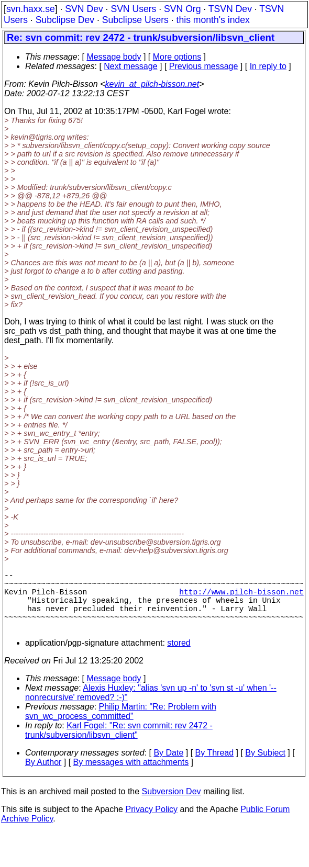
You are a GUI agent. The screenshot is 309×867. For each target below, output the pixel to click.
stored (178, 657)
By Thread (214, 767)
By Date (168, 767)
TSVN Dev (230, 9)
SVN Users (133, 9)
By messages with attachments (131, 776)
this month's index (213, 20)
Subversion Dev (171, 806)
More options (177, 56)
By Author (43, 776)
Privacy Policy (151, 823)
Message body (113, 56)
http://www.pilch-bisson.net (241, 597)
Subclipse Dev (65, 20)
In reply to (268, 66)
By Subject (265, 767)
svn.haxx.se (30, 9)
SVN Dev (84, 9)
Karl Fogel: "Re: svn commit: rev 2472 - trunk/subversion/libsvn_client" (119, 745)
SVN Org (182, 9)
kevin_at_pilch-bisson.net (152, 84)
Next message (130, 66)
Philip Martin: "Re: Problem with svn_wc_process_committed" (120, 726)
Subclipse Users (135, 20)
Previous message (203, 66)
